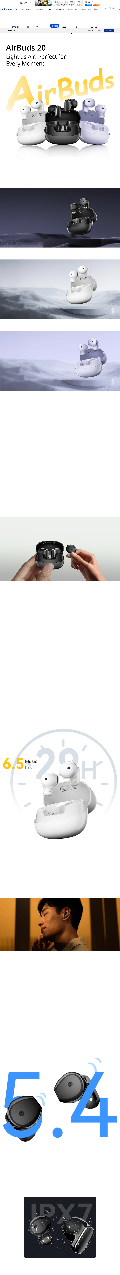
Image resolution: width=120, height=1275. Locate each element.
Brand (76, 10)
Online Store (69, 10)
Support (90, 10)
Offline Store (83, 10)
